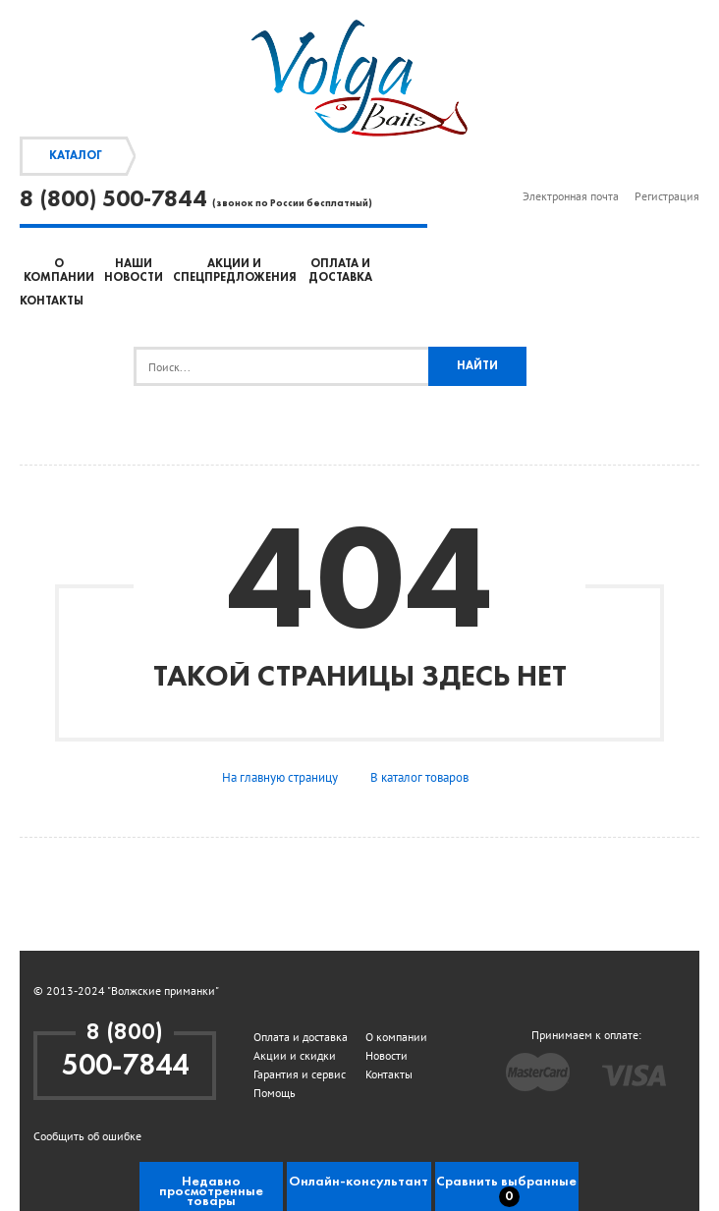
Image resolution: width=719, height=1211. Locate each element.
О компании (396, 1036)
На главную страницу (280, 777)
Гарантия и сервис (299, 1074)
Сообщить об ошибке (87, 1135)
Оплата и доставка (300, 1036)
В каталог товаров (419, 777)
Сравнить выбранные (506, 1191)
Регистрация (667, 196)
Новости (386, 1055)
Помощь (274, 1092)
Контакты (51, 301)
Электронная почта (571, 196)
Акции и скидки (294, 1055)
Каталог (75, 156)
